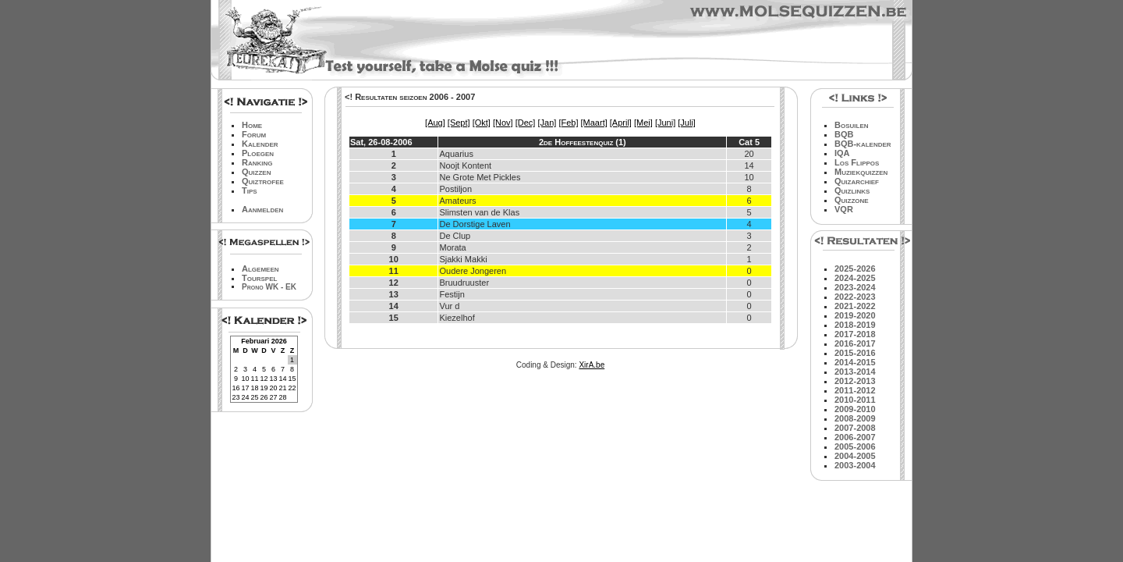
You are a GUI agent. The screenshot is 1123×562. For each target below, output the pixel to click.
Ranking (257, 162)
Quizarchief (856, 181)
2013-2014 (855, 371)
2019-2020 (855, 315)
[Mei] (643, 122)
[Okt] (482, 122)
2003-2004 (855, 465)
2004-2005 (855, 456)
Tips (249, 190)
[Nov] (503, 122)
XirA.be (591, 365)
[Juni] (665, 122)
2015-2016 (855, 352)
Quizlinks (852, 190)
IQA (842, 153)
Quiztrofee (263, 181)
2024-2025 (855, 278)
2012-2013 (855, 381)
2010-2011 (855, 399)
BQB (843, 134)
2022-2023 (855, 296)
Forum (254, 134)
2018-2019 (855, 324)
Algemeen (260, 268)
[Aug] (435, 122)
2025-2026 (855, 268)
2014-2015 (855, 362)
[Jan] (546, 122)
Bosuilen (851, 125)
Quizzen (256, 171)
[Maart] (594, 122)
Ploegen (258, 153)
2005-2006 (855, 446)
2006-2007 (855, 437)
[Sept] (459, 122)
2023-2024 (855, 287)
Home (252, 125)
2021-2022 (855, 306)
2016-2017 (855, 343)
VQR (843, 209)
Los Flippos (856, 162)
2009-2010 (855, 409)
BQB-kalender (862, 143)
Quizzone (851, 200)
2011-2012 (855, 390)
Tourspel (259, 278)
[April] (621, 122)
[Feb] (568, 122)
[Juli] (687, 122)
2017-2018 (855, 334)
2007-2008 (855, 427)
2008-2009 (855, 418)
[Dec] (525, 122)
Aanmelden (262, 209)
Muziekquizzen (860, 171)
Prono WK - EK (269, 287)
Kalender (260, 143)
